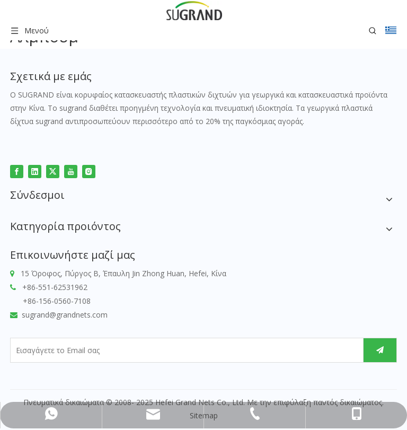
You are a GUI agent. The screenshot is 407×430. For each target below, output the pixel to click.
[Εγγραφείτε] (380, 350)
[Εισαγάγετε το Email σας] (184, 350)
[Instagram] (88, 171)
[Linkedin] (34, 171)
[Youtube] (70, 171)
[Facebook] (16, 171)
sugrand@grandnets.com (65, 315)
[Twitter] (52, 171)
